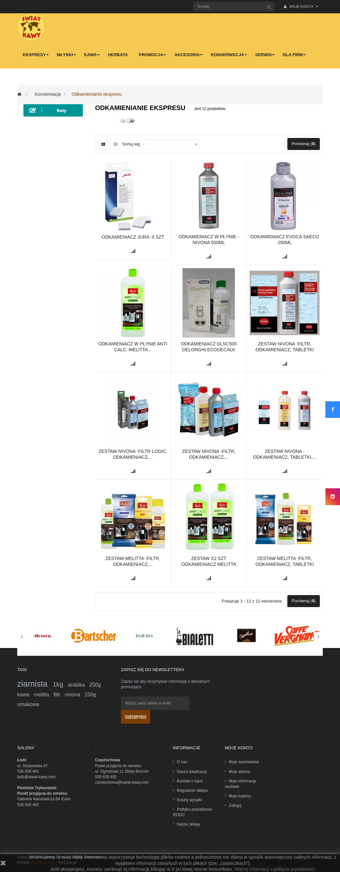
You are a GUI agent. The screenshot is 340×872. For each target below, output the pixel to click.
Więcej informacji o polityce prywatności (274, 869)
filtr (59, 694)
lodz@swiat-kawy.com (36, 777)
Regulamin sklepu (192, 790)
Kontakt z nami (190, 781)
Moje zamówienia (244, 762)
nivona (75, 694)
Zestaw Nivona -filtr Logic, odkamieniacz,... (132, 454)
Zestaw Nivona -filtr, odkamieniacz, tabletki (284, 346)
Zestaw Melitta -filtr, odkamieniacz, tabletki (284, 561)
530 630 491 (28, 771)
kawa (25, 694)
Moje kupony (240, 796)
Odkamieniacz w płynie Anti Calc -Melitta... (132, 346)
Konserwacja (48, 94)
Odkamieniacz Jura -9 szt (132, 237)
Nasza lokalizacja (192, 771)
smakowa (28, 704)
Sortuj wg (131, 144)
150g (90, 694)
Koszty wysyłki (189, 800)
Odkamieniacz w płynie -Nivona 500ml (208, 239)
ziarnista (35, 683)
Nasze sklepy (188, 824)
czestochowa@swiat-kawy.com (122, 782)
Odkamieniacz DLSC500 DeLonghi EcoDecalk (209, 346)
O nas (182, 762)
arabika (78, 685)
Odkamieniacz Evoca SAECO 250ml (284, 239)
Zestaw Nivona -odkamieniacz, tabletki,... (284, 454)
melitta (44, 694)
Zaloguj (235, 805)
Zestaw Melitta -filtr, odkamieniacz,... (133, 561)
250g (95, 685)
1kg (60, 684)
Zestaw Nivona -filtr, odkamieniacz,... (208, 454)
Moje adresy (239, 771)
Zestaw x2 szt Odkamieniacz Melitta (208, 561)
